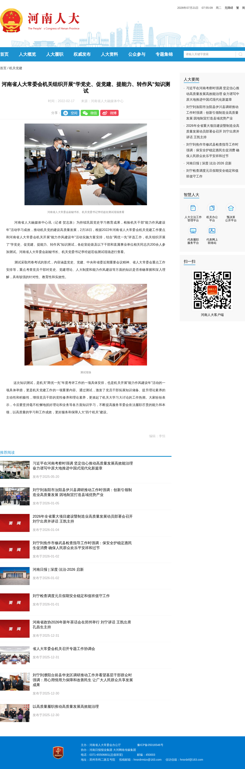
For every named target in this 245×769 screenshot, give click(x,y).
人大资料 (109, 54)
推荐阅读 (7, 452)
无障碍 (229, 7)
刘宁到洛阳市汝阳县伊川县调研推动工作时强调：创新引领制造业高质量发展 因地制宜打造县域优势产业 (212, 112)
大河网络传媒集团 (124, 749)
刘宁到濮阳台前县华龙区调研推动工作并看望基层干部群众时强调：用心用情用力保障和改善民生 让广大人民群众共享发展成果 (83, 680)
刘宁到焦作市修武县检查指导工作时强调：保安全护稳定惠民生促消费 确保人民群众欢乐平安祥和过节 (212, 150)
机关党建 (15, 68)
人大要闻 (191, 79)
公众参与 (136, 54)
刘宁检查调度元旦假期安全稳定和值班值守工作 (71, 596)
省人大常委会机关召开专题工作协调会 (64, 649)
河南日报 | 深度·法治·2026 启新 (58, 569)
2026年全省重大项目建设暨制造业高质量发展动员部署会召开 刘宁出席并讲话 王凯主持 (212, 131)
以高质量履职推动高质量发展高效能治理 (66, 706)
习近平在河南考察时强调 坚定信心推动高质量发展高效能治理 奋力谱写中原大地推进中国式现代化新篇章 (212, 93)
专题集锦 (164, 54)
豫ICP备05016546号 (150, 745)
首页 (4, 54)
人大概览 (27, 54)
